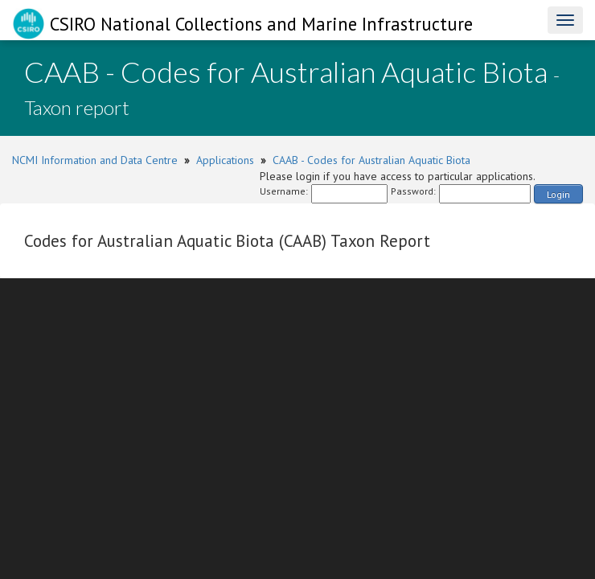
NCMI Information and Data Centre (95, 160)
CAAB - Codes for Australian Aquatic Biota (371, 160)
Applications (225, 160)
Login (558, 194)
